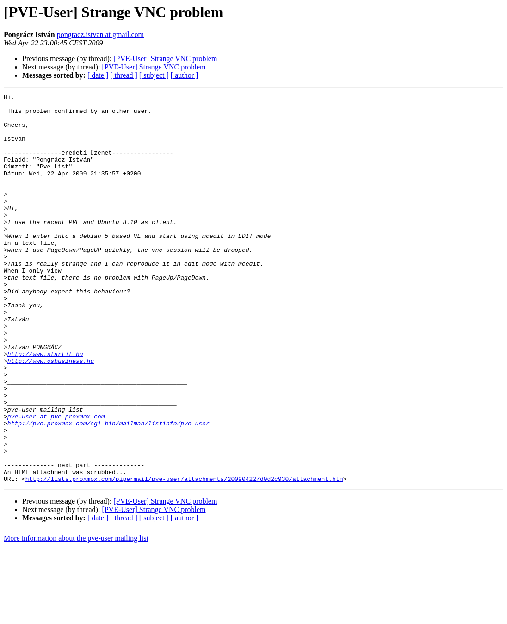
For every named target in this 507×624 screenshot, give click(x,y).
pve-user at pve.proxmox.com (56, 481)
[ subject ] (154, 75)
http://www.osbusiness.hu (50, 415)
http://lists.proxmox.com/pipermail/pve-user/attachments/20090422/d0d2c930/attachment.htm (184, 556)
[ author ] (184, 75)
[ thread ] (123, 75)
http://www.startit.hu (45, 406)
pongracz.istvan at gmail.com (100, 34)
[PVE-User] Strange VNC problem (165, 58)
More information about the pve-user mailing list (76, 616)
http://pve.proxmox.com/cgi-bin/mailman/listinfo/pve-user (108, 490)
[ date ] (97, 75)
